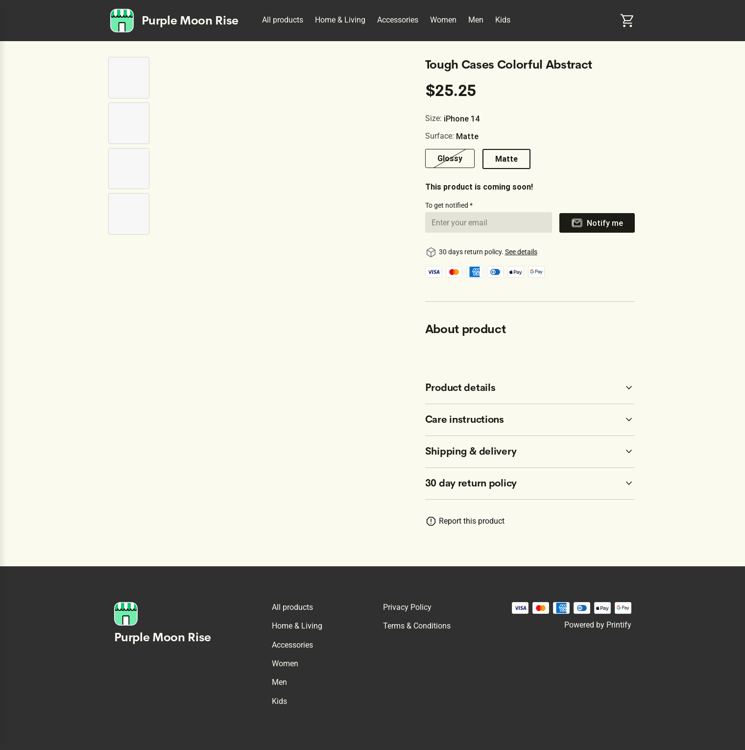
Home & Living (340, 19)
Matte (506, 159)
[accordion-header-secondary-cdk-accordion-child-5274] (530, 451)
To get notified (447, 205)
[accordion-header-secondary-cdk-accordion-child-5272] (530, 388)
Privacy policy (407, 607)
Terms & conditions (417, 625)
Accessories (397, 19)
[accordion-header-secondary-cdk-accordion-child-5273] (530, 419)
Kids (502, 19)
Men (475, 19)
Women (443, 19)
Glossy (449, 158)
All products (282, 19)
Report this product (472, 521)
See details (521, 252)
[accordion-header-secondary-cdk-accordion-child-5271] (530, 483)
